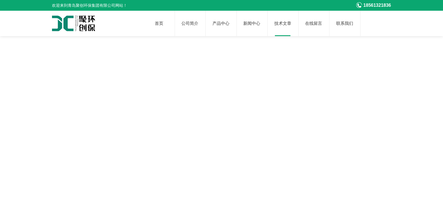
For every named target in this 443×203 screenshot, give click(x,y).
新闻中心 (251, 23)
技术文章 (282, 23)
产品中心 (220, 23)
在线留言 (313, 23)
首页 (159, 23)
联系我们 (344, 23)
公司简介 (189, 23)
